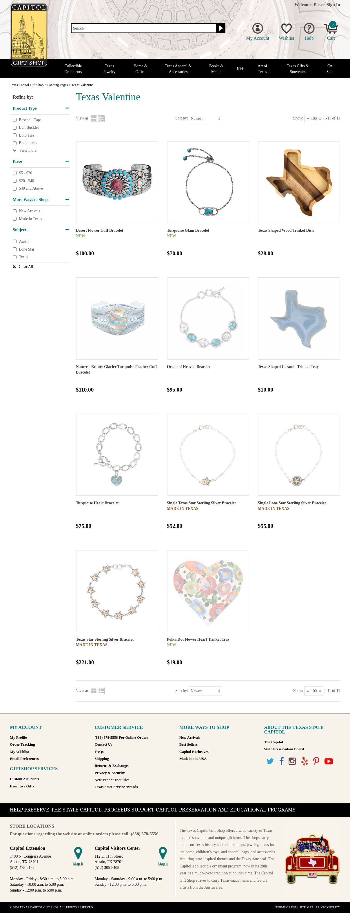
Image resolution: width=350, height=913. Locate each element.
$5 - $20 (25, 173)
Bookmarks (28, 143)
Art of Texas (262, 69)
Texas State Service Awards (116, 787)
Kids (241, 69)
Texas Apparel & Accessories (178, 69)
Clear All (26, 267)
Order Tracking (22, 744)
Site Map (306, 907)
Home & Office (140, 69)
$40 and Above (31, 188)
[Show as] (313, 118)
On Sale (330, 69)
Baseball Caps (30, 120)
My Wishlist (19, 752)
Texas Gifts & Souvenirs (298, 69)
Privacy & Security (110, 773)
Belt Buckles (29, 127)
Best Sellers (188, 744)
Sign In (333, 4)
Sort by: (181, 118)
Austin (24, 241)
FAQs (99, 752)
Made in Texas (30, 219)
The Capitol (273, 742)
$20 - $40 (26, 181)
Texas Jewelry (109, 69)
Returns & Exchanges (112, 766)
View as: (83, 118)
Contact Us (103, 744)
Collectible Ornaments (73, 69)
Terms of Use (286, 907)
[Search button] (220, 28)
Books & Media (216, 69)
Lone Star (26, 249)
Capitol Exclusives (194, 752)
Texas (23, 257)
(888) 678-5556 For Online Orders (121, 738)
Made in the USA (193, 759)
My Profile (18, 738)
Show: (298, 118)
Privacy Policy (328, 907)
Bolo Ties (26, 135)
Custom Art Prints (24, 779)
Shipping (102, 759)
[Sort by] (205, 118)
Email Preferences (24, 759)
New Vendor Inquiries (112, 780)
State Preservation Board (284, 749)
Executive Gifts (22, 786)
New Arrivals (29, 211)
